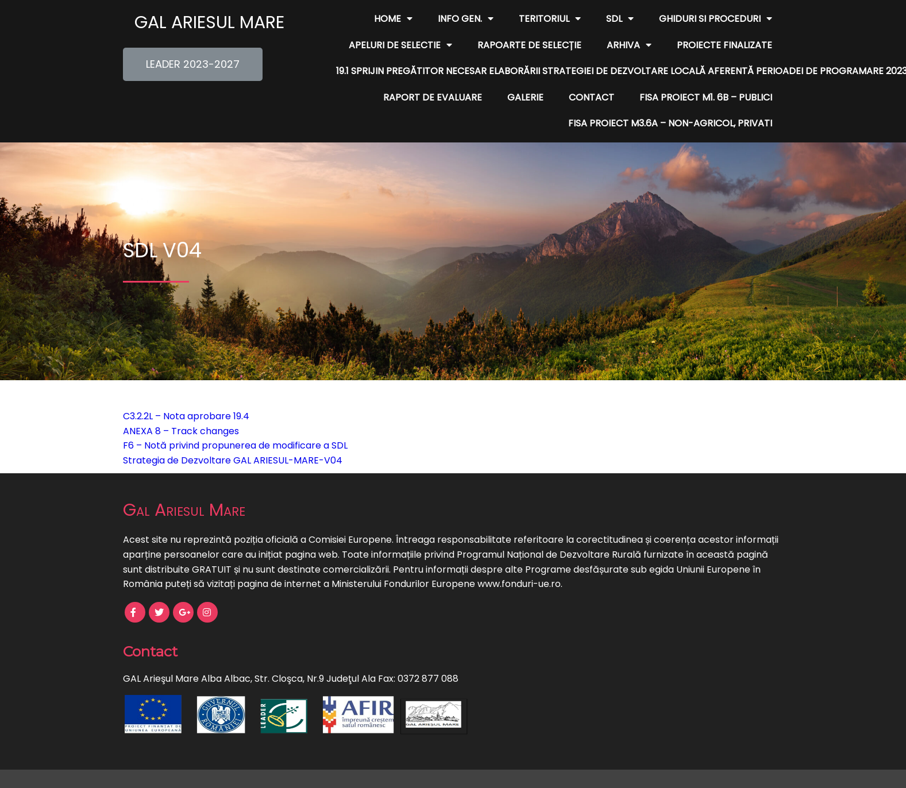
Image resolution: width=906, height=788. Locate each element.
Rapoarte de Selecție (529, 45)
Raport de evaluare (432, 97)
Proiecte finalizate (724, 45)
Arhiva (629, 45)
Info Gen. (466, 18)
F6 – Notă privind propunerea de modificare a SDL (235, 445)
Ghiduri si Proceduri (715, 18)
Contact (591, 97)
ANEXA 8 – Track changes (181, 431)
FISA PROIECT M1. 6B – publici (705, 97)
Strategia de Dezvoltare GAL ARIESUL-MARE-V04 (232, 460)
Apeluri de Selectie (400, 45)
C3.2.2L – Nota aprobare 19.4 (186, 416)
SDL (620, 18)
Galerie (525, 97)
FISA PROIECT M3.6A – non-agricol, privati (670, 123)
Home (393, 18)
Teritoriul (550, 18)
